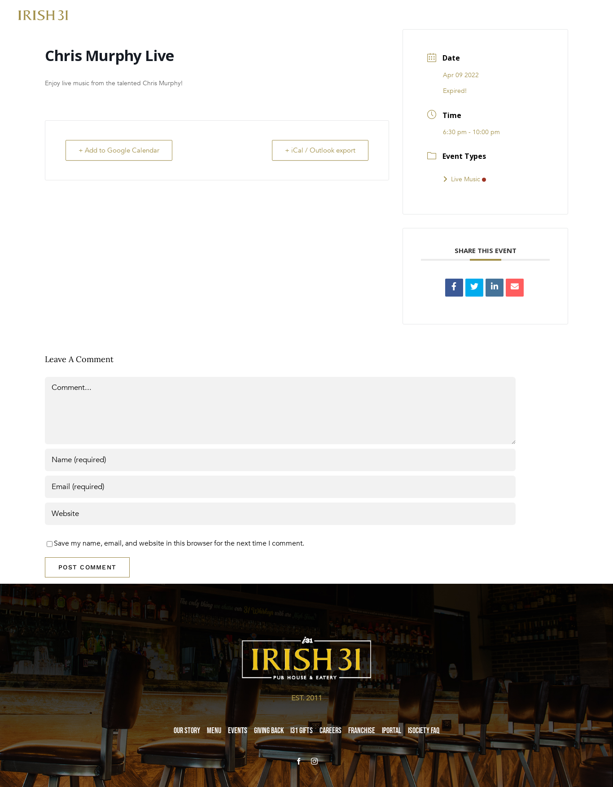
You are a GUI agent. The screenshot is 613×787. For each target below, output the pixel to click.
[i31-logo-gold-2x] (43, 14)
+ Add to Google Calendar (119, 150)
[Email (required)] (280, 487)
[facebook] (298, 761)
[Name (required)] (280, 460)
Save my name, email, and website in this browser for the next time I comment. (179, 543)
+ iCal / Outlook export (320, 150)
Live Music (464, 179)
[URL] (280, 514)
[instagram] (314, 761)
